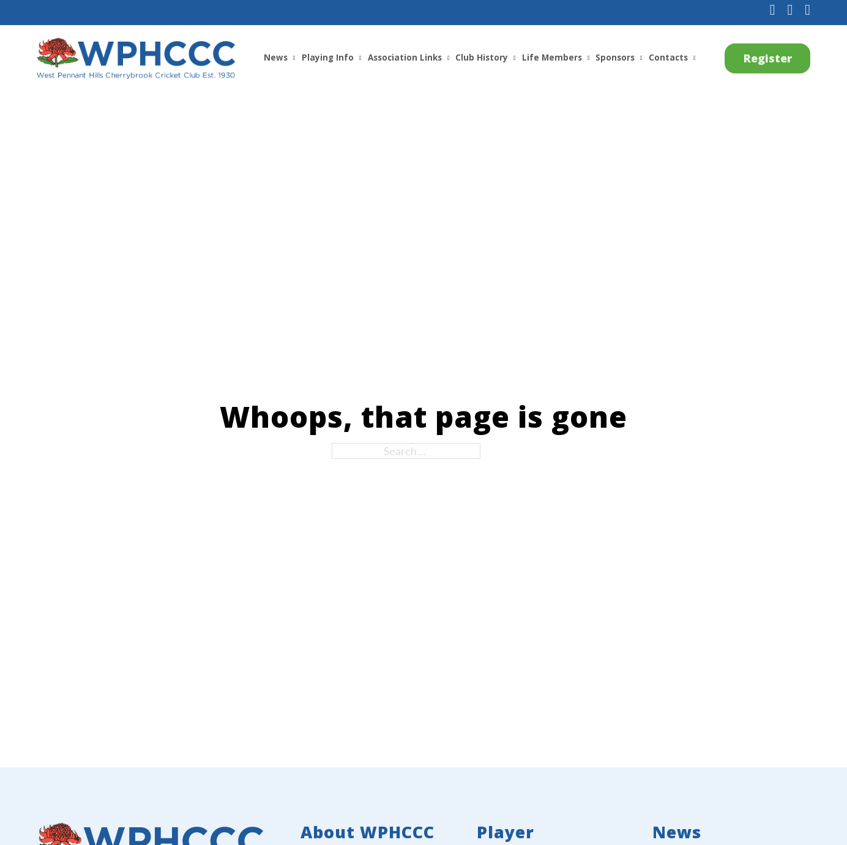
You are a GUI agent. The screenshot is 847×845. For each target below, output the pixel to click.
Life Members (552, 57)
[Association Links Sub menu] (448, 58)
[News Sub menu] (294, 58)
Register (768, 58)
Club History (481, 57)
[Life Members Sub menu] (589, 58)
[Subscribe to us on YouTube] (807, 10)
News (276, 57)
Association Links (405, 57)
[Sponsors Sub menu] (641, 58)
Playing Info (328, 57)
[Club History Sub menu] (514, 58)
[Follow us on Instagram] (790, 10)
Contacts (668, 57)
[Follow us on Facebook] (772, 10)
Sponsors (615, 57)
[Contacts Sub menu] (694, 58)
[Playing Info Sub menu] (360, 58)
